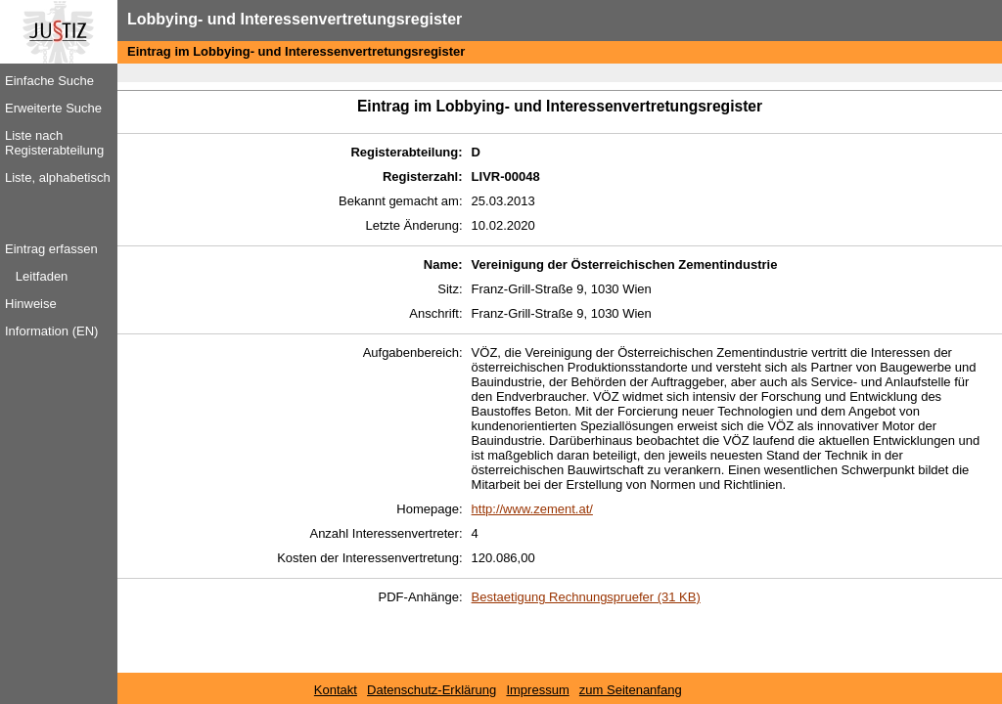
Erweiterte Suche (53, 108)
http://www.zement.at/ (532, 509)
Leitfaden (42, 276)
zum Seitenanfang (630, 689)
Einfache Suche (49, 80)
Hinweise (31, 303)
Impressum (537, 689)
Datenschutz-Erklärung (431, 689)
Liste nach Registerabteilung (54, 142)
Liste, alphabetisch (58, 177)
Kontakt (335, 689)
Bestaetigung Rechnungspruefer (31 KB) (586, 597)
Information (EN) (51, 331)
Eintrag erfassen (51, 249)
